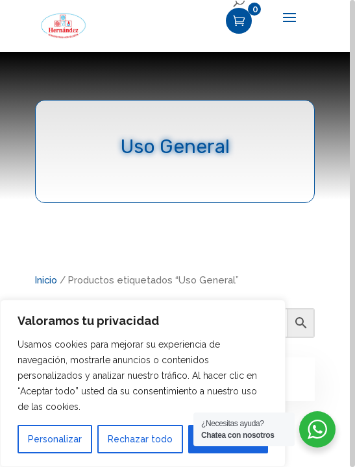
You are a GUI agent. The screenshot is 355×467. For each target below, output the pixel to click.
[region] (177, 233)
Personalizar (55, 439)
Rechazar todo (140, 439)
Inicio (46, 279)
